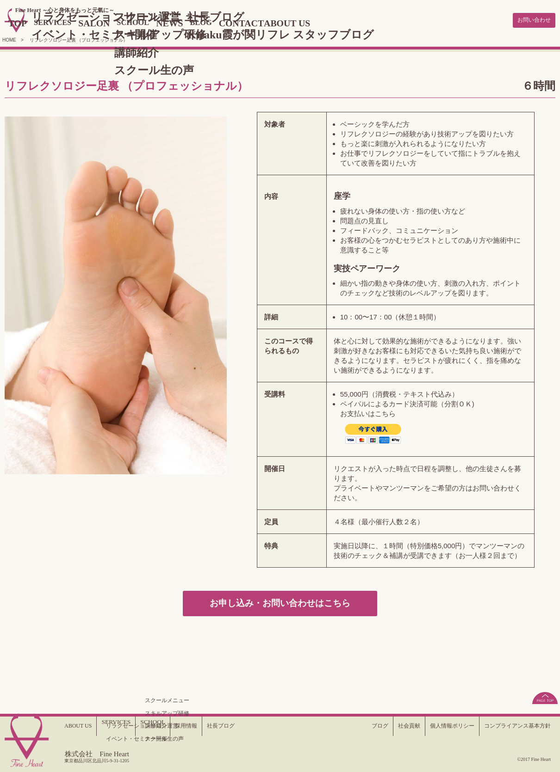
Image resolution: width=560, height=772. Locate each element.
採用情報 (192, 726)
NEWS (214, 22)
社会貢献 (389, 726)
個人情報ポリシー (437, 726)
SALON (129, 22)
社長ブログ (230, 726)
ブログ (356, 726)
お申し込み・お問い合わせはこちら (280, 603)
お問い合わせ (530, 19)
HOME (9, 38)
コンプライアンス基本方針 (512, 726)
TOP (42, 22)
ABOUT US (346, 22)
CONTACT (293, 22)
